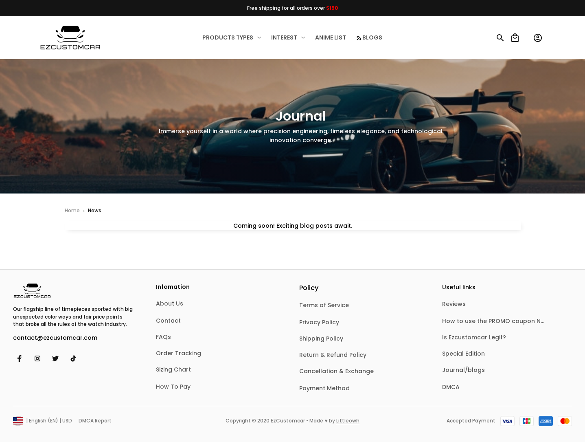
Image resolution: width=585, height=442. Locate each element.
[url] (347, 421)
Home (72, 210)
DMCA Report (95, 420)
